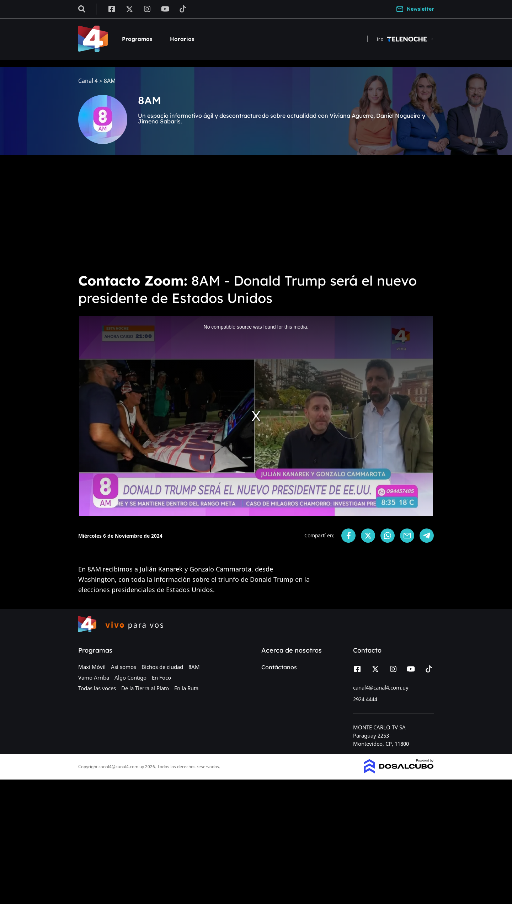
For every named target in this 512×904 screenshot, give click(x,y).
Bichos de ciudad (162, 666)
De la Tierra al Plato (145, 688)
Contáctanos (279, 667)
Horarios (182, 39)
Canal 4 (88, 81)
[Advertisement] (256, 213)
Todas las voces (97, 688)
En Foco (161, 677)
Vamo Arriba (93, 677)
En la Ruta (186, 688)
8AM (194, 666)
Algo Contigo (130, 677)
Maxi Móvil (92, 666)
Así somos (123, 666)
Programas (137, 39)
